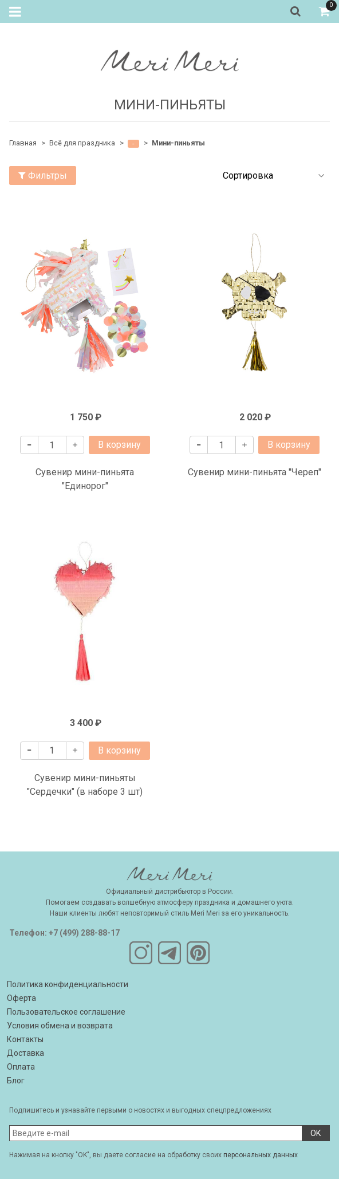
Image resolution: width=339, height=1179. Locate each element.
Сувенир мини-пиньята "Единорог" (85, 479)
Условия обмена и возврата (60, 1026)
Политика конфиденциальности (67, 984)
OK (315, 1133)
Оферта (21, 998)
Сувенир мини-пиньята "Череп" (254, 472)
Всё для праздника (82, 143)
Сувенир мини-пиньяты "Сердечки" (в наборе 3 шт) (85, 784)
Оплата (21, 1067)
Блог (16, 1081)
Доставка (25, 1053)
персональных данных (260, 1155)
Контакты (25, 1039)
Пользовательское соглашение (66, 1012)
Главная (23, 143)
